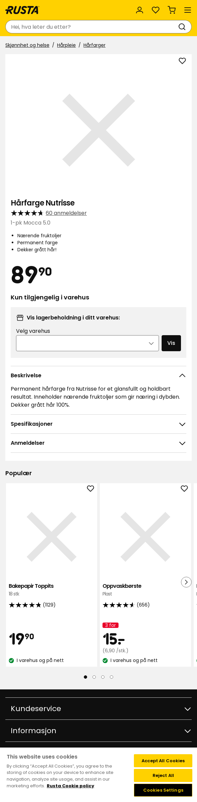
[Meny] (188, 10)
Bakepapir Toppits (51, 589)
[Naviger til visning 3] (103, 677)
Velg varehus (33, 331)
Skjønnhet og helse (27, 45)
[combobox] (91, 26)
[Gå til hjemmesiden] (22, 10)
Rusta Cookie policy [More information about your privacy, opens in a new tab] (70, 786)
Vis (171, 343)
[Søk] (183, 26)
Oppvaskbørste (145, 589)
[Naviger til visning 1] (85, 677)
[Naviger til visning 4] (111, 677)
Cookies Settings (163, 790)
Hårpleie (66, 45)
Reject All (163, 775)
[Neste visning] (186, 582)
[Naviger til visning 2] (94, 677)
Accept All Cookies (163, 761)
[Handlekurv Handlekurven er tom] (172, 10)
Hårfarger (94, 45)
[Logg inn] (140, 10)
